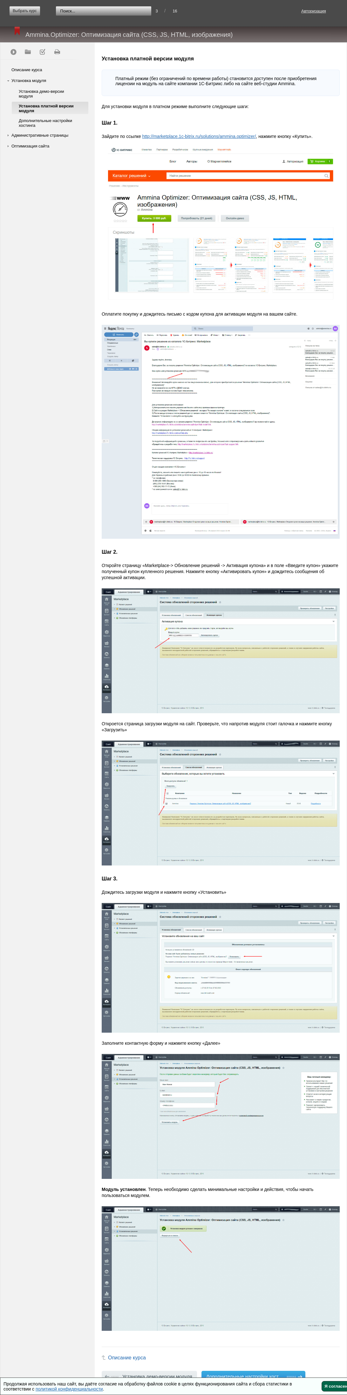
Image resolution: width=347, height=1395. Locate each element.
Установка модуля (28, 80)
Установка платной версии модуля (46, 108)
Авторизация (313, 11)
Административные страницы (39, 135)
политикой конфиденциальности (69, 1389)
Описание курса (26, 69)
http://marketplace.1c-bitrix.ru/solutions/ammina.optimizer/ (199, 136)
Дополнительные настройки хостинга (45, 123)
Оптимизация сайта (30, 146)
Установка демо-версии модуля (41, 94)
